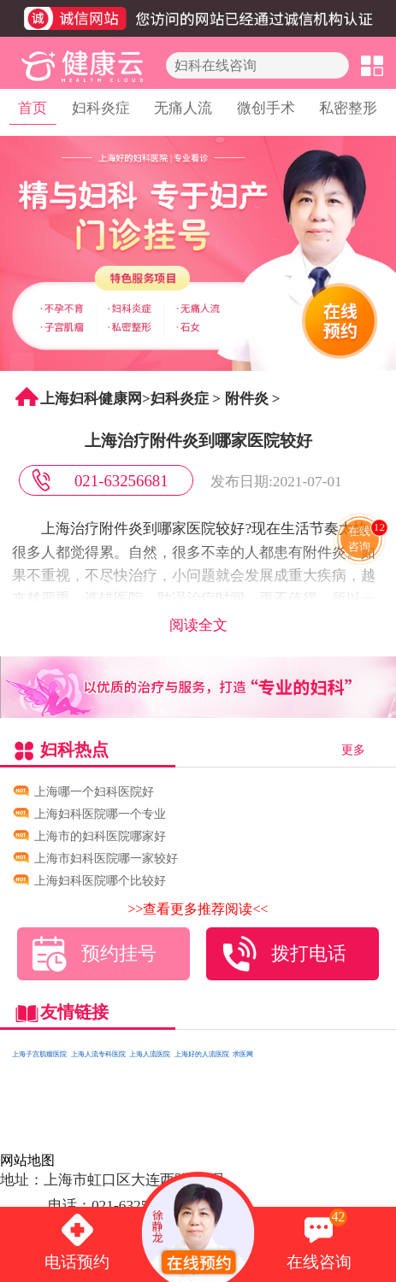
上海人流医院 (149, 1054)
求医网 (243, 1054)
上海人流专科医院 (98, 1054)
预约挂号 (119, 954)
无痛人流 (183, 108)
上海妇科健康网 (91, 399)
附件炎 (247, 399)
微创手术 (266, 108)
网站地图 (27, 1160)
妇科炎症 (101, 108)
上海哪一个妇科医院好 (94, 791)
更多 (353, 749)
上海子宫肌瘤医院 (39, 1054)
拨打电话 (308, 954)
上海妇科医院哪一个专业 (100, 813)
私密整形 (348, 108)
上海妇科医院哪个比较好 (100, 880)
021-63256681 (121, 481)
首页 (32, 108)
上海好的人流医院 (201, 1054)
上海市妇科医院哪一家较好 (106, 858)
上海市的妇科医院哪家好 (100, 836)
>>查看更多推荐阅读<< (198, 909)
